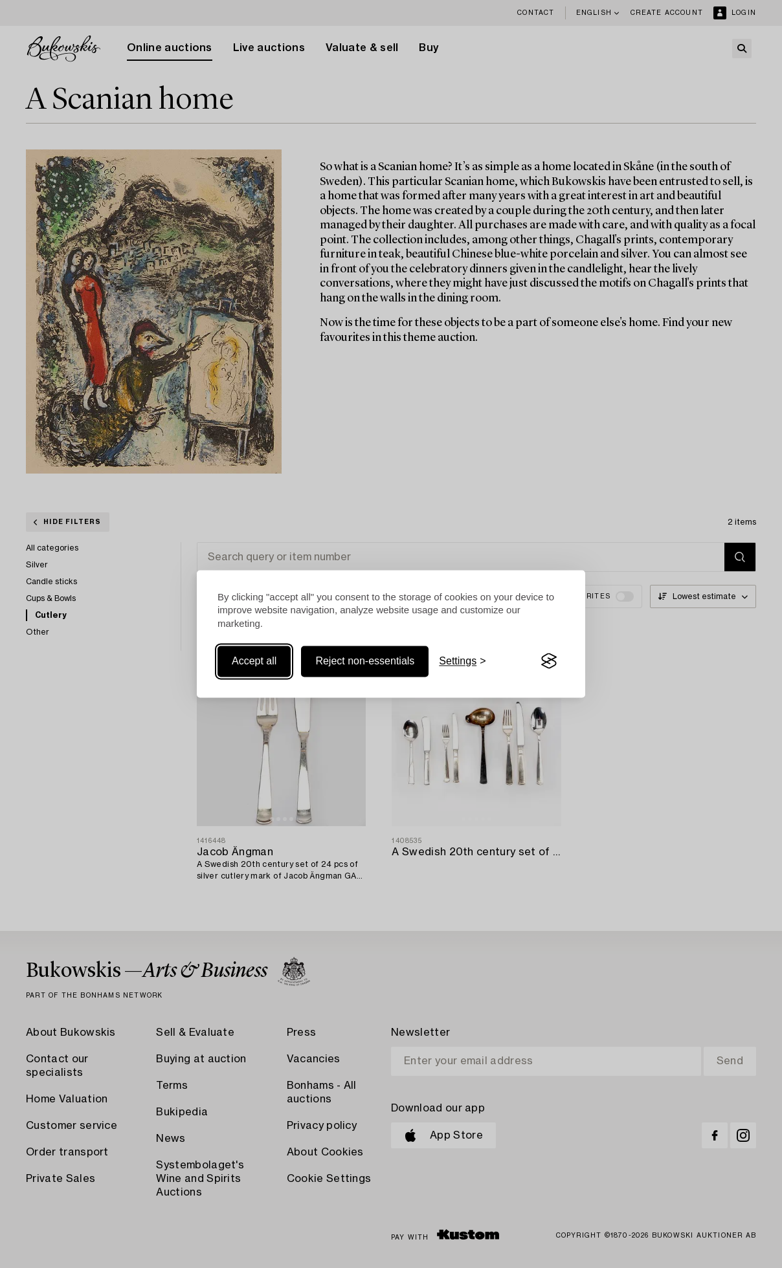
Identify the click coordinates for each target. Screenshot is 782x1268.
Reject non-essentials (364, 660)
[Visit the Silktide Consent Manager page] (548, 661)
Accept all (254, 660)
